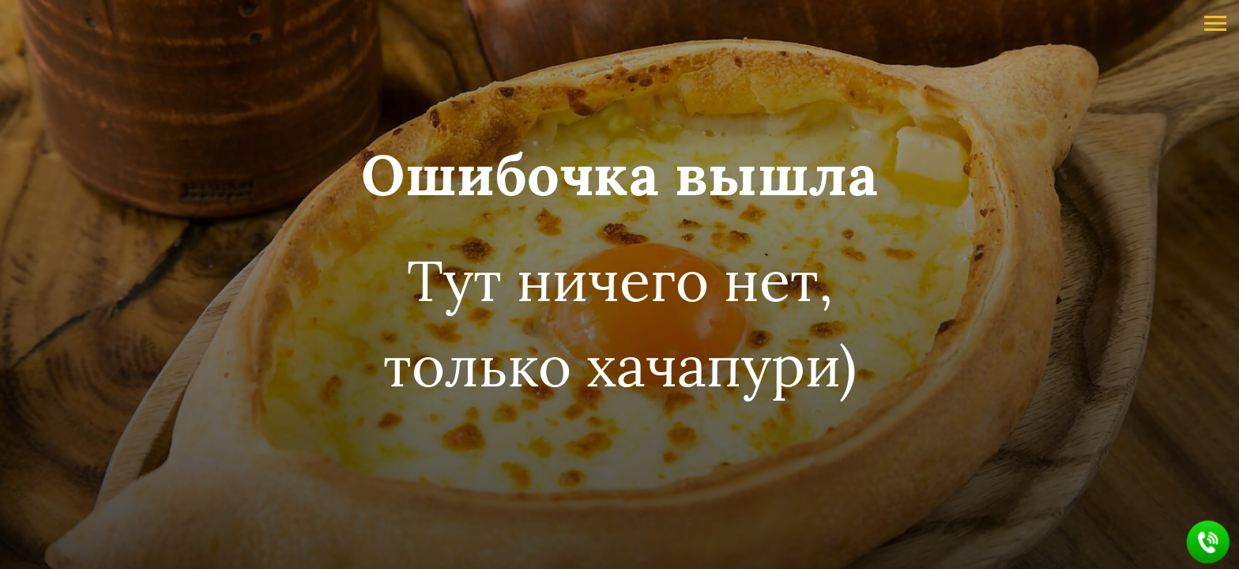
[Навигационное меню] (1215, 24)
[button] (1208, 542)
